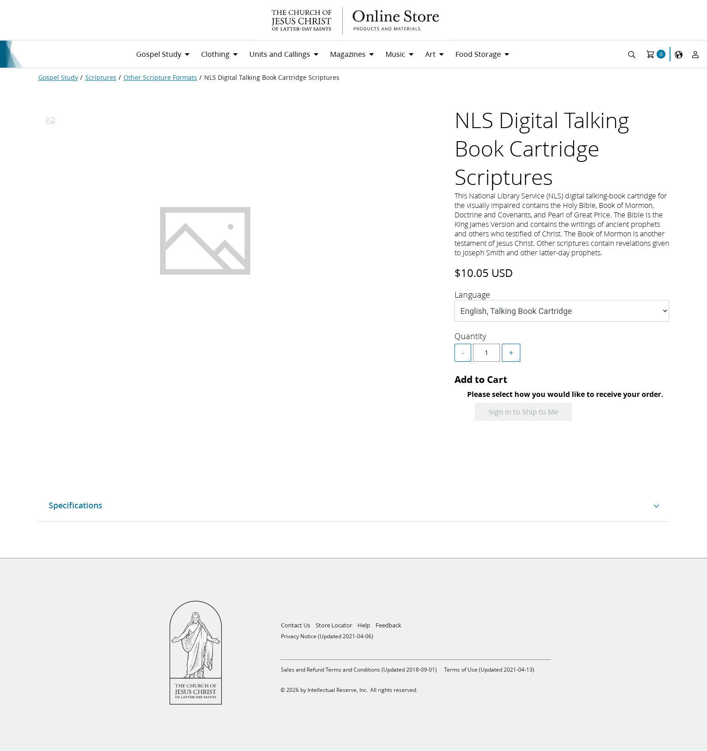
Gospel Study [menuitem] (158, 54)
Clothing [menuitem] (215, 54)
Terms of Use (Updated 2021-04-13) (489, 669)
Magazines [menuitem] (348, 54)
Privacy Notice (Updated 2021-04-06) (327, 636)
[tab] (50, 123)
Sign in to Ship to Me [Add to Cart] (523, 411)
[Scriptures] (101, 77)
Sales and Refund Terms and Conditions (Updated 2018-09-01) (359, 669)
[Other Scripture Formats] (160, 77)
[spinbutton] (486, 353)
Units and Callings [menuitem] (279, 54)
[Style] (561, 311)
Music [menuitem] (395, 54)
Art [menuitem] (430, 54)
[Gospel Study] (58, 77)
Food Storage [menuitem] (478, 54)
